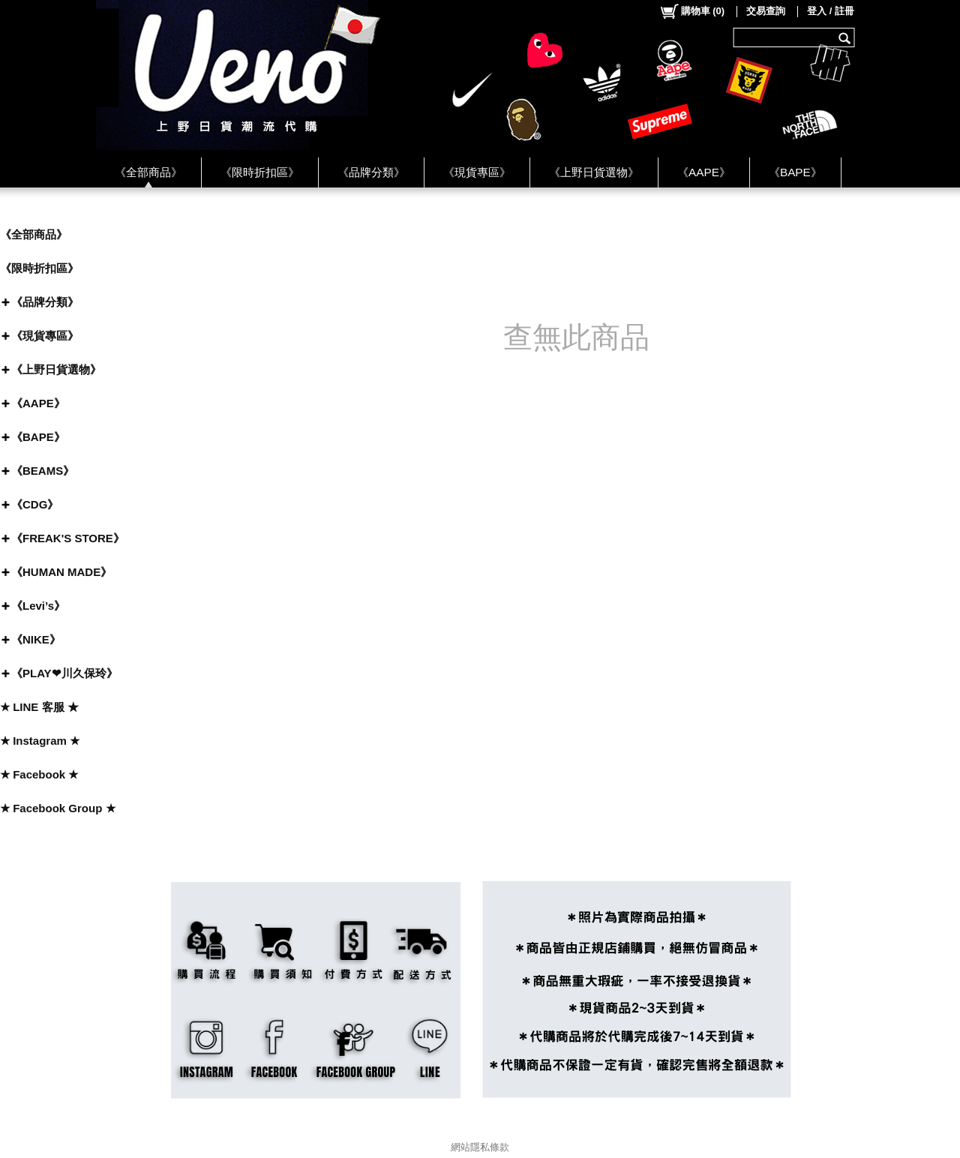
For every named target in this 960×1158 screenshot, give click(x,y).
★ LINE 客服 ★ (39, 706)
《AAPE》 (703, 172)
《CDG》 (34, 504)
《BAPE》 (795, 172)
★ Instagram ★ (40, 740)
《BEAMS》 (42, 470)
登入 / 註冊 (830, 10)
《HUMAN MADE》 (61, 572)
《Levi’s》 (38, 605)
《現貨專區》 (477, 172)
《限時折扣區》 (259, 172)
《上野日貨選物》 (594, 172)
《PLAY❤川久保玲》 (64, 673)
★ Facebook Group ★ (58, 808)
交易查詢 (765, 10)
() (691, 11)
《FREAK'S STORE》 (67, 538)
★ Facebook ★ (39, 774)
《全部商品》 (148, 172)
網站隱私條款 (480, 1147)
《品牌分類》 (371, 172)
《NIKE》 (36, 639)
